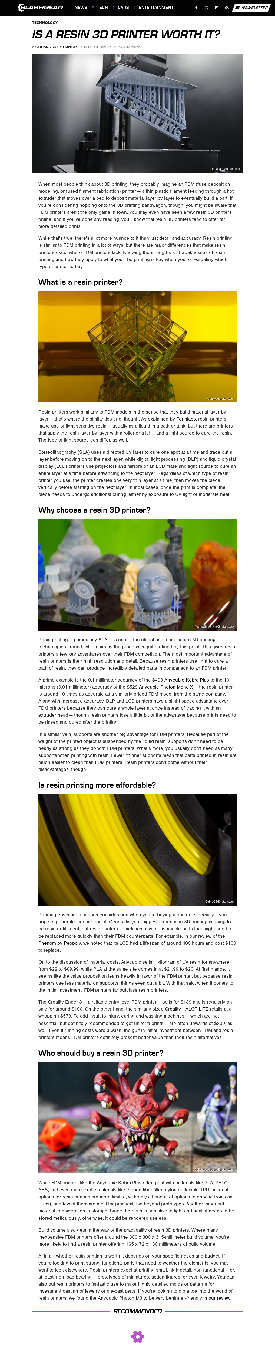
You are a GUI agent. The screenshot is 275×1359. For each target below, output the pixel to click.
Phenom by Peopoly (59, 943)
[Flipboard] (217, 8)
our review (219, 1298)
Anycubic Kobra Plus (186, 680)
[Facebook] (196, 8)
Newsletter (251, 7)
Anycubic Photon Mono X (166, 687)
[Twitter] (206, 8)
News (81, 7)
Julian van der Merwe (57, 47)
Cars (123, 7)
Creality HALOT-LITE (186, 1009)
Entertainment (156, 7)
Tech (102, 7)
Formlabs (186, 419)
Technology (45, 23)
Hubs (43, 1204)
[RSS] (227, 8)
